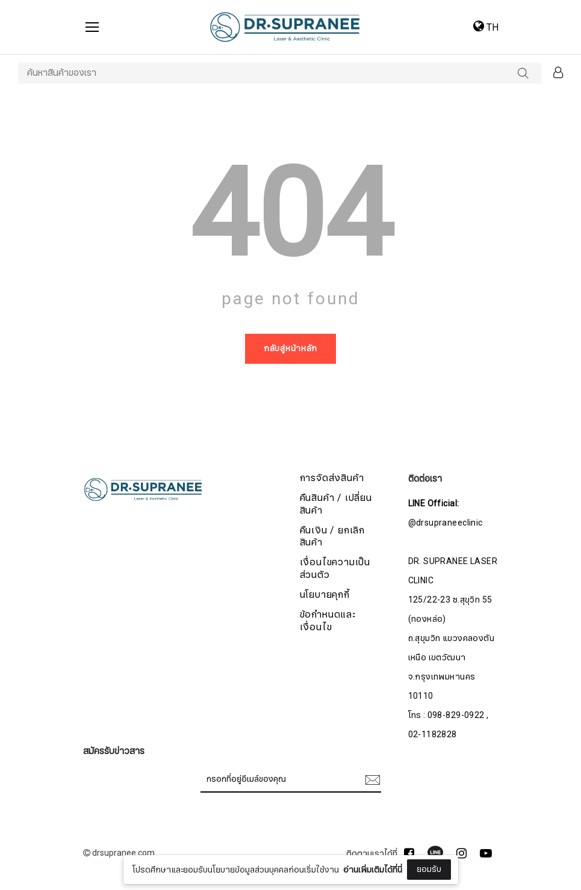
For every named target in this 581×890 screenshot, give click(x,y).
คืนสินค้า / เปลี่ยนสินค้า (336, 504)
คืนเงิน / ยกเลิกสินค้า (332, 537)
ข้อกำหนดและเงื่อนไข (328, 621)
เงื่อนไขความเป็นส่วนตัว (335, 569)
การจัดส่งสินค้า (332, 478)
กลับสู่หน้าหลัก (290, 348)
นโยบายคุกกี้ (325, 595)
